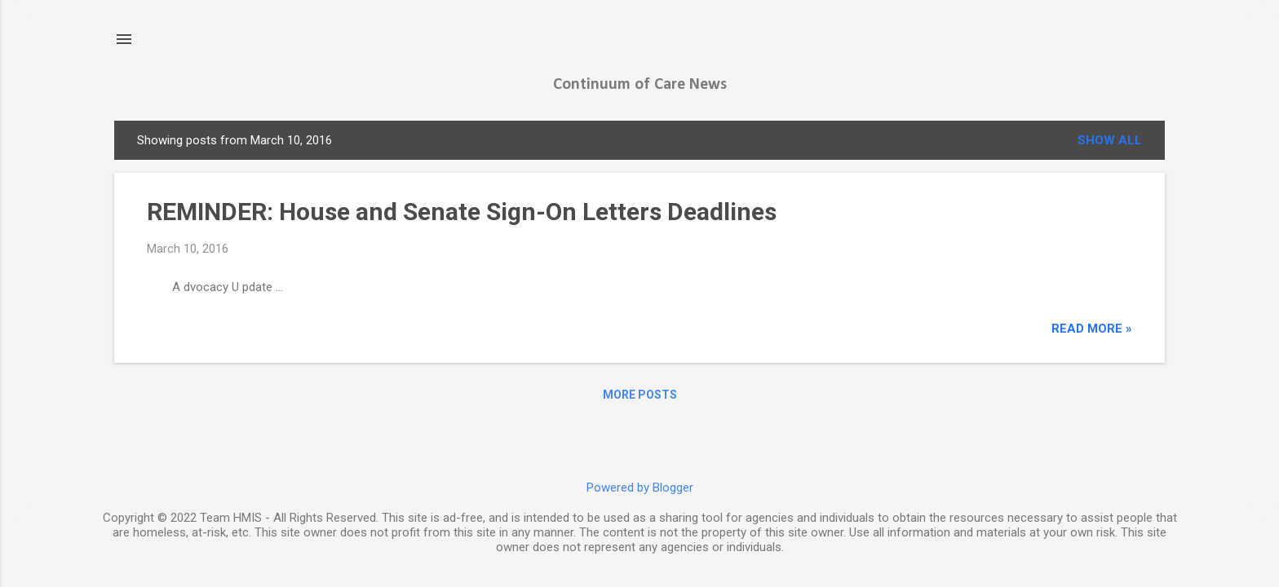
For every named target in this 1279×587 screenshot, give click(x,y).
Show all (1110, 140)
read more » (1091, 328)
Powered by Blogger (639, 487)
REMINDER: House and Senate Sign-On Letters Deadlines (462, 211)
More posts (640, 394)
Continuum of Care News (640, 85)
